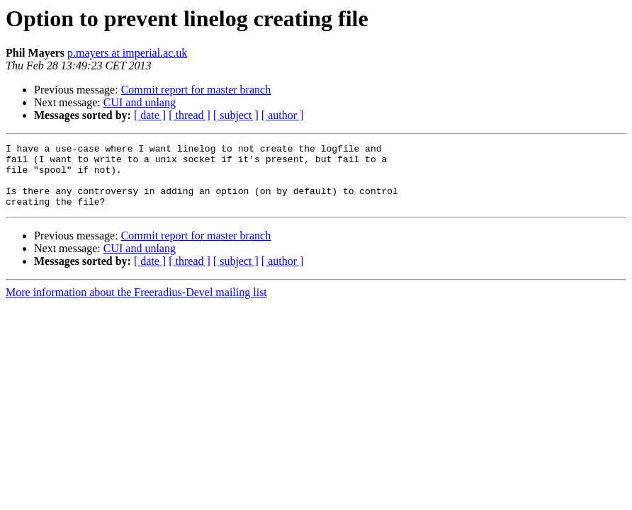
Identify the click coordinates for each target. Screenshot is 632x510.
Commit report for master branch (196, 90)
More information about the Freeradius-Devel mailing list (136, 305)
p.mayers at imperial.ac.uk (127, 53)
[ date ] (150, 115)
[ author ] (282, 115)
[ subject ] (236, 115)
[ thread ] (189, 115)
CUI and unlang (139, 102)
